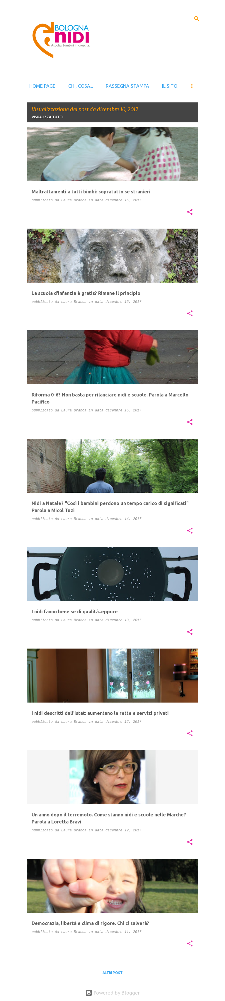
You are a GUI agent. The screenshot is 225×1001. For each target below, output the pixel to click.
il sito (169, 86)
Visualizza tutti (47, 117)
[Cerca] (196, 19)
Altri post (113, 973)
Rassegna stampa (127, 86)
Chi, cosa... (80, 86)
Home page (42, 86)
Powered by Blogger (112, 993)
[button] (189, 212)
